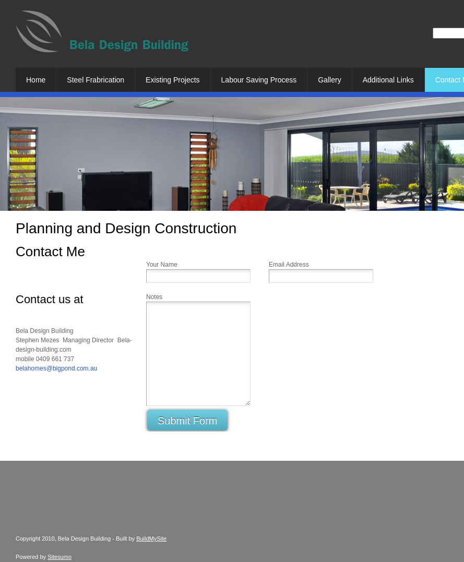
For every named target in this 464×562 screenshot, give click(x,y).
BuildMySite (151, 538)
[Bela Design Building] (102, 35)
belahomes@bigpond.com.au (56, 368)
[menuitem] (36, 80)
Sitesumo (59, 557)
